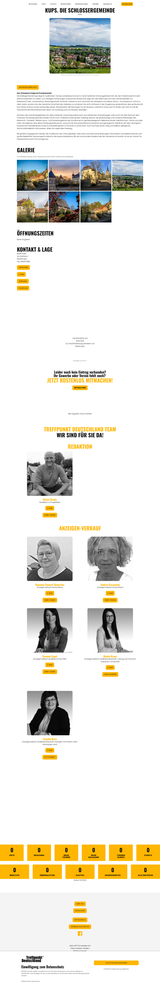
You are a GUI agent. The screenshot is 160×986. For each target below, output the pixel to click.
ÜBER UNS (80, 904)
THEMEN (95, 4)
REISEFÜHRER (66, 4)
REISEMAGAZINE (81, 4)
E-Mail (21, 274)
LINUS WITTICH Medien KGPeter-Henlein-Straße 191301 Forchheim (80, 948)
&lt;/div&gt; (80, 623)
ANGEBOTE (107, 4)
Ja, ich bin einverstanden (116, 963)
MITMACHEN (127, 4)
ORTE (43, 4)
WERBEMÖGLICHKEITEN (80, 926)
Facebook (23, 288)
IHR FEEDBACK (80, 919)
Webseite (23, 281)
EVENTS (53, 4)
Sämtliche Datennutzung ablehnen (116, 969)
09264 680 (23, 267)
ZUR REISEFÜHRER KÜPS (28, 87)
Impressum (36, 981)
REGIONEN (33, 4)
